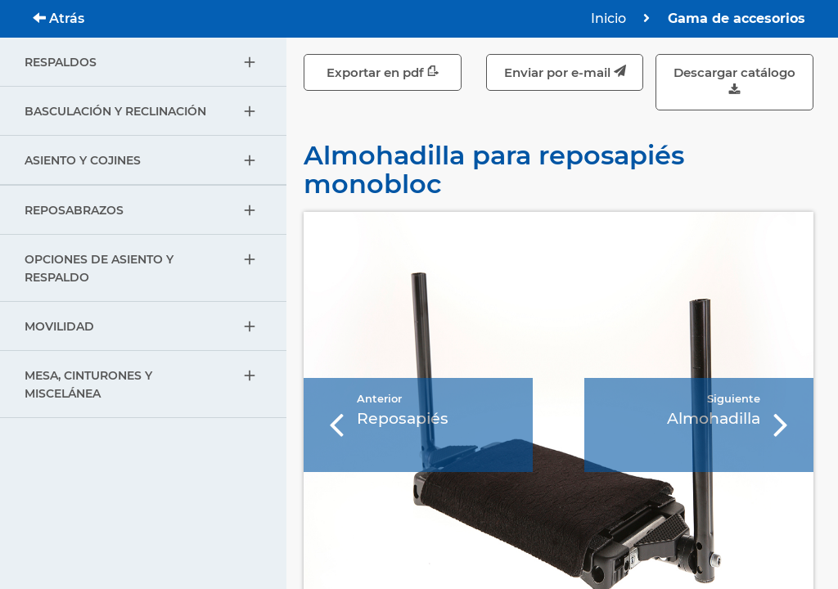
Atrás (58, 18)
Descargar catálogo (734, 82)
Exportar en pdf (383, 72)
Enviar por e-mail (565, 72)
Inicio (608, 18)
